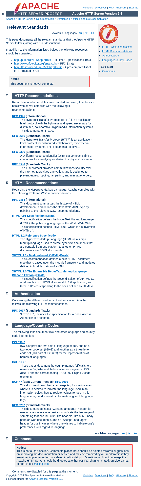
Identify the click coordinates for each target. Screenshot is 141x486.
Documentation (45, 18)
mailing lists (41, 463)
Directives (100, 7)
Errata (50, 215)
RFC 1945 (18, 116)
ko (92, 32)
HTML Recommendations (117, 51)
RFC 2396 (18, 151)
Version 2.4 (63, 18)
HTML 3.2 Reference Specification (35, 235)
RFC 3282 (18, 405)
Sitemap (133, 7)
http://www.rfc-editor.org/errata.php (36, 63)
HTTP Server (25, 18)
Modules (88, 7)
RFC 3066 (61, 381)
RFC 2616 (18, 136)
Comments (108, 71)
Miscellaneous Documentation (90, 18)
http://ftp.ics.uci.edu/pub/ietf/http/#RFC (38, 67)
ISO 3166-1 (19, 362)
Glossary (121, 7)
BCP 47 (17, 381)
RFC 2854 (18, 199)
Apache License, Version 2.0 (45, 478)
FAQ (111, 7)
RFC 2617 (18, 310)
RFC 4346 (18, 164)
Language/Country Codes (117, 60)
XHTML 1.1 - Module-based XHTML (35, 255)
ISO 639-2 (18, 342)
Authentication (110, 55)
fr (86, 32)
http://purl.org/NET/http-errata (32, 60)
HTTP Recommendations (117, 46)
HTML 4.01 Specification (28, 215)
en (80, 32)
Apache (10, 18)
